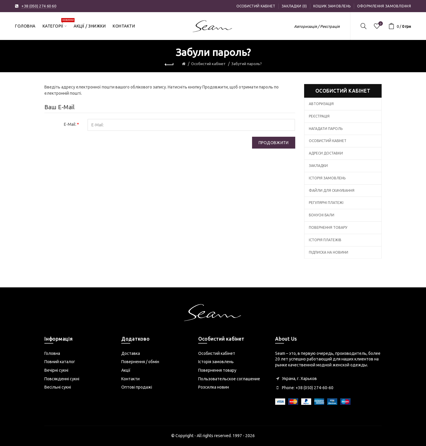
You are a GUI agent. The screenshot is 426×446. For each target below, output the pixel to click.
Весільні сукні (57, 387)
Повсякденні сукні (61, 378)
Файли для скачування (331, 190)
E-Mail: (70, 124)
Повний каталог (59, 361)
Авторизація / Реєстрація (317, 26)
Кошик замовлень (332, 6)
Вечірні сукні (56, 370)
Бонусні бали (321, 215)
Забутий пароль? (246, 64)
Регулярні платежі (326, 203)
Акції (125, 370)
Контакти (130, 378)
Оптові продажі (136, 387)
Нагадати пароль (326, 129)
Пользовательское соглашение (229, 378)
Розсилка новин (213, 387)
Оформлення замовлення (384, 6)
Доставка (130, 353)
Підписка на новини (328, 252)
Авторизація (321, 104)
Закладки (318, 166)
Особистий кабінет (255, 6)
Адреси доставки (326, 153)
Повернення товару (328, 227)
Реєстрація (319, 116)
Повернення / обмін (140, 361)
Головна (52, 353)
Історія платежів (325, 240)
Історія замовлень (327, 178)
